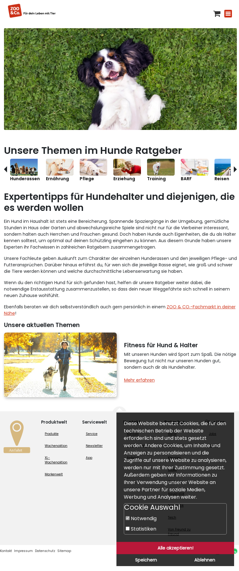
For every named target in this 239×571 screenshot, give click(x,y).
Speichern (146, 560)
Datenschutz (45, 551)
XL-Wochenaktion (56, 460)
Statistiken (141, 528)
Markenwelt (54, 474)
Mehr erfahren (139, 380)
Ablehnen (204, 560)
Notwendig (141, 518)
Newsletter (94, 445)
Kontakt (6, 551)
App (89, 457)
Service (91, 434)
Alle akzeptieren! (175, 548)
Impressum (23, 551)
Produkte (52, 434)
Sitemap (64, 551)
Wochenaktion (56, 445)
